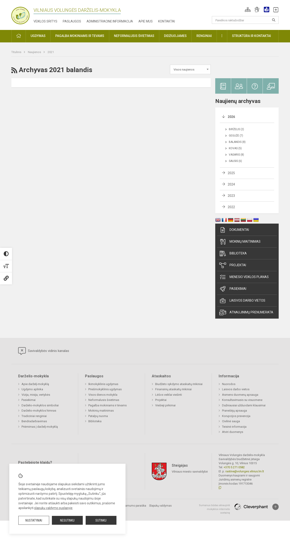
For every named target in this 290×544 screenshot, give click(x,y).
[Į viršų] (275, 507)
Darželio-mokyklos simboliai (40, 405)
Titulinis (16, 52)
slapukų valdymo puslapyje (53, 508)
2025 (231, 173)
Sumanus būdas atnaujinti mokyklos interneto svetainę (214, 509)
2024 (231, 184)
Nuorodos (228, 384)
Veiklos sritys (45, 21)
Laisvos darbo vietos (242, 300)
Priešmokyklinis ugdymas (105, 389)
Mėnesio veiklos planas (244, 277)
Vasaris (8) (236, 154)
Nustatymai (33, 520)
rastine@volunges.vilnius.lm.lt (244, 471)
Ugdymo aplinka (32, 389)
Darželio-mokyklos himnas (39, 410)
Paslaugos (72, 21)
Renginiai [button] (204, 36)
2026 (231, 117)
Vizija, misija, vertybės (36, 394)
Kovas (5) (235, 148)
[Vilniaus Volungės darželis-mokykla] (20, 14)
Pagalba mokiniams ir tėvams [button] (79, 36)
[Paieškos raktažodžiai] (245, 20)
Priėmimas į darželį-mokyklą (40, 426)
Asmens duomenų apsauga (240, 394)
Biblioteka (233, 253)
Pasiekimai (232, 289)
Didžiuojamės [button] (175, 36)
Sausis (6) (235, 161)
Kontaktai (166, 21)
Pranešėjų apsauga (234, 410)
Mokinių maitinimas (240, 241)
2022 (231, 207)
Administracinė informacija (110, 21)
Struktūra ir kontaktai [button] (251, 36)
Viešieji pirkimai (165, 405)
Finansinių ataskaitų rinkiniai (173, 389)
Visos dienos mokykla (102, 394)
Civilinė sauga (231, 421)
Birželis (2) (236, 129)
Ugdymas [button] (38, 36)
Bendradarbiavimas (34, 421)
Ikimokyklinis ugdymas (103, 384)
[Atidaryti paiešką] (273, 20)
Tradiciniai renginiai (34, 416)
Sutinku (100, 520)
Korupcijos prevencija (236, 416)
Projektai (232, 265)
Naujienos (35, 52)
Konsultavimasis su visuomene (242, 400)
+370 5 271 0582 (234, 467)
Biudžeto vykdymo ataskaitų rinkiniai (179, 384)
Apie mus (145, 21)
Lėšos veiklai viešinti (168, 394)
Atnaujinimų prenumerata (246, 312)
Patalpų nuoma (98, 416)
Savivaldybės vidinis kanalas (43, 351)
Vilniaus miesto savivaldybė (190, 471)
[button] (248, 9)
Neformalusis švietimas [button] (134, 36)
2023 (231, 196)
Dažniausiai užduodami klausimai (244, 405)
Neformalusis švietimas (103, 400)
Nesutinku (67, 520)
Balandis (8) (237, 142)
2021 (51, 52)
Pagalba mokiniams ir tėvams (107, 405)
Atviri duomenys (232, 432)
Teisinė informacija (234, 426)
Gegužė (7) (236, 135)
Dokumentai (234, 230)
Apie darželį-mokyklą (35, 384)
